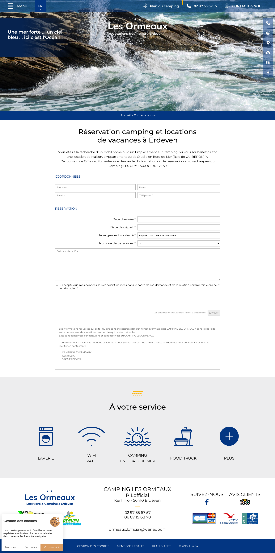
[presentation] (191, 300)
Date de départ (123, 227)
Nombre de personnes (117, 243)
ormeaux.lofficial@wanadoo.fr (137, 529)
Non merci (11, 547)
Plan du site (161, 546)
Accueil (126, 115)
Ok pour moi (51, 547)
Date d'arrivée (124, 219)
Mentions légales (131, 546)
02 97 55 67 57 (138, 512)
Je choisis (31, 547)
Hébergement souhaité (116, 235)
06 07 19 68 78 (137, 517)
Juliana (193, 546)
